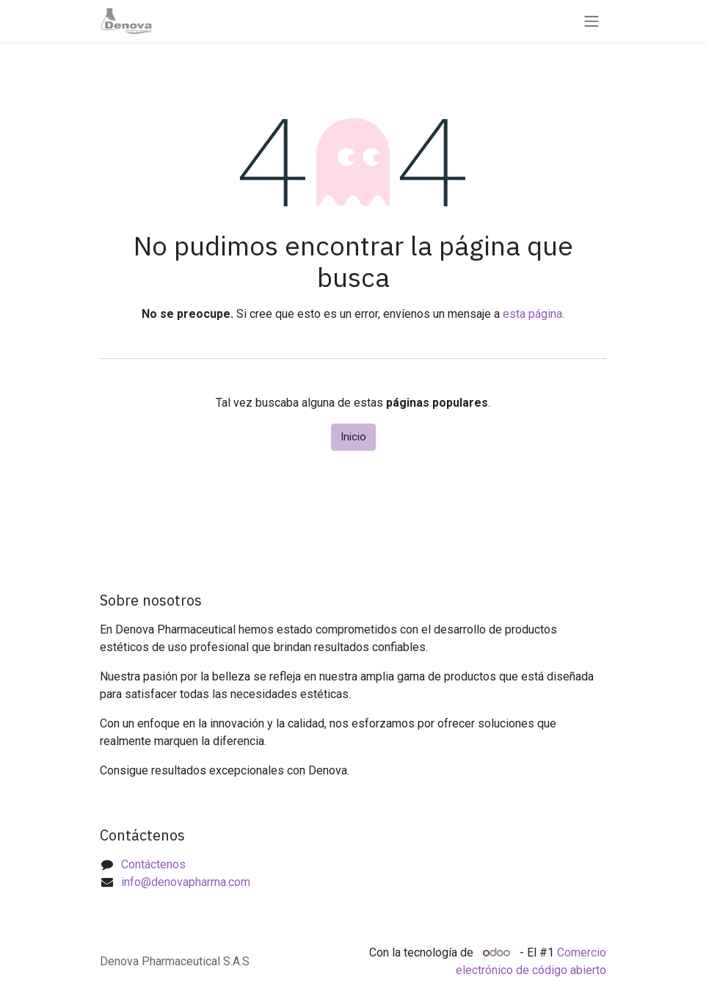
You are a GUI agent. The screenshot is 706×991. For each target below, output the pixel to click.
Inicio (353, 436)
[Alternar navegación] (591, 21)
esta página (532, 314)
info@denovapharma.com (185, 882)
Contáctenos (153, 864)
